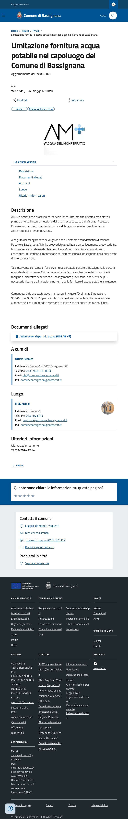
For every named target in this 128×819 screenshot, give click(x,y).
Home (14, 31)
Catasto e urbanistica (50, 624)
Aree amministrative (22, 608)
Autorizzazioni (46, 619)
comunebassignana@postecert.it (41, 380)
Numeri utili (17, 733)
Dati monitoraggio (21, 805)
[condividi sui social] (19, 100)
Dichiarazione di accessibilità (77, 677)
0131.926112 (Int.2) (38, 370)
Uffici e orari (17, 727)
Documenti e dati (20, 613)
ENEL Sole (44, 701)
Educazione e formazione (50, 631)
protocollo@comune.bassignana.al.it (45, 420)
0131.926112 (34, 415)
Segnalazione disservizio (77, 699)
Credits (72, 805)
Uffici (14, 645)
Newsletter (99, 668)
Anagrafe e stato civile (50, 610)
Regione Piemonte (20, 4)
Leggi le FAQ (73, 693)
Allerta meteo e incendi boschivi (50, 724)
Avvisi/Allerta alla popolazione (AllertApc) (50, 693)
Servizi (49, 805)
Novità (25, 31)
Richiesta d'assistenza (77, 715)
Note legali (72, 669)
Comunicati (99, 613)
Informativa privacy (76, 664)
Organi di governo (20, 624)
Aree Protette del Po (50, 743)
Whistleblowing (47, 749)
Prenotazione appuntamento (77, 707)
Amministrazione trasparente (77, 687)
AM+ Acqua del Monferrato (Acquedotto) (50, 682)
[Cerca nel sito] (111, 15)
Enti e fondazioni (20, 619)
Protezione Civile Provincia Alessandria (50, 735)
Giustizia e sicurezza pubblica (78, 610)
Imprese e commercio (77, 619)
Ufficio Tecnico (24, 359)
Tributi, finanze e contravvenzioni (77, 626)
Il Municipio (22, 403)
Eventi (97, 646)
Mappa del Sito (100, 805)
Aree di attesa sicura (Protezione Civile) (50, 709)
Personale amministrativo (22, 631)
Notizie (97, 608)
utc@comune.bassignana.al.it (41, 375)
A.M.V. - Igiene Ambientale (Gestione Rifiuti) (50, 669)
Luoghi (97, 641)
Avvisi (36, 31)
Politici (14, 640)
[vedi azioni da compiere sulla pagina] (75, 100)
